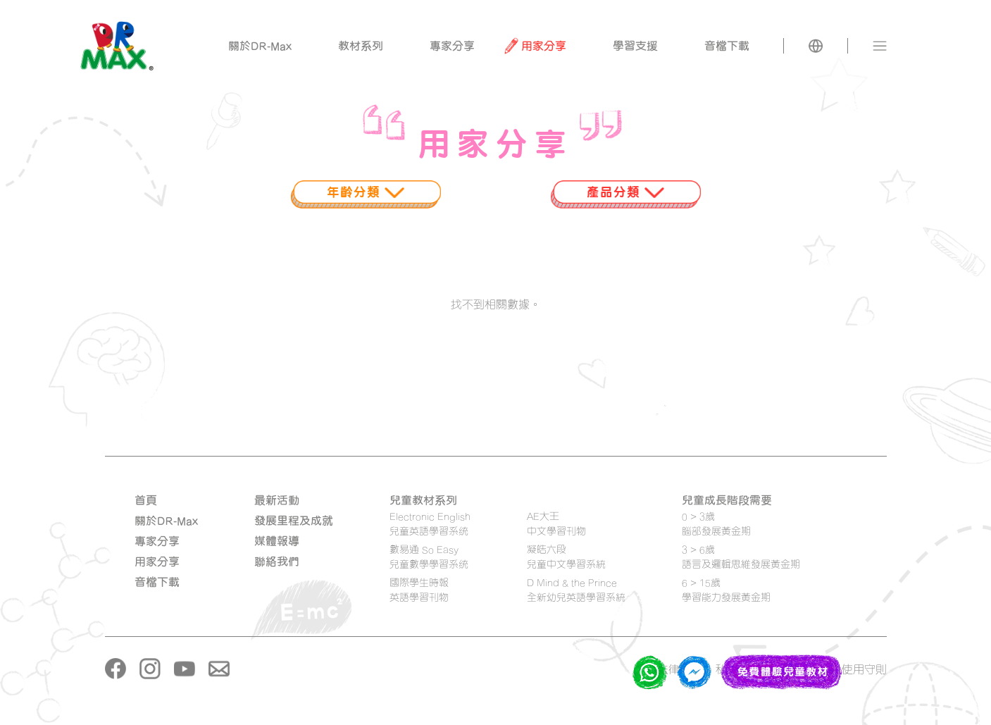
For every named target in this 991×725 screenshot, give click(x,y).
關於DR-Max (166, 520)
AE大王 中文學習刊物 (556, 523)
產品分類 (625, 191)
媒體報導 (276, 541)
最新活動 (276, 500)
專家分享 (157, 541)
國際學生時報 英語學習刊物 (419, 589)
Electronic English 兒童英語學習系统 (429, 523)
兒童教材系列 (423, 500)
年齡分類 (365, 191)
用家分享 (157, 561)
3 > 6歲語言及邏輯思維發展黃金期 (741, 556)
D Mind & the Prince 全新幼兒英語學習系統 (576, 589)
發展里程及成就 (293, 520)
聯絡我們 (276, 561)
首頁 (146, 500)
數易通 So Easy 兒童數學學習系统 (428, 556)
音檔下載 (157, 582)
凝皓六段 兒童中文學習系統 (566, 556)
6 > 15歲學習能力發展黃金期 (726, 589)
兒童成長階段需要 (727, 500)
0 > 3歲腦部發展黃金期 (716, 523)
